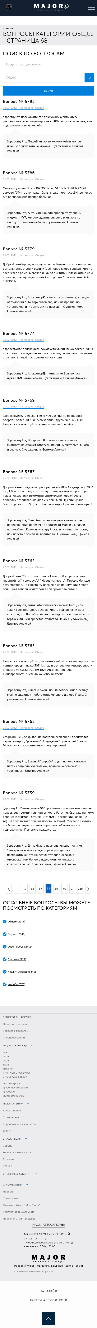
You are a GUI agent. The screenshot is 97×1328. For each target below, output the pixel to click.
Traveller (8, 1068)
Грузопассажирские (15, 1087)
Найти (48, 91)
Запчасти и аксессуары (17, 1152)
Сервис (7, 1145)
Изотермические (13, 1095)
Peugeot (19, 1265)
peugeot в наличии (17, 1017)
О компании (12, 1184)
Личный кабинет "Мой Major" (21, 1205)
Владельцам (12, 1138)
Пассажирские (12, 1083)
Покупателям (13, 1103)
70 (64, 888)
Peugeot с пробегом (15, 1030)
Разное (7, 1166)
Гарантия (8, 1159)
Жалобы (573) (16, 984)
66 (32, 888)
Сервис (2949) (16, 934)
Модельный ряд (15, 1045)
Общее (9, 28)
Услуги (7, 1130)
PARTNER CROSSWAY (16, 1072)
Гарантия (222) (17, 959)
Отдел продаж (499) (20, 946)
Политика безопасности (48, 1300)
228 (80, 888)
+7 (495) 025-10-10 (35, 1239)
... (25, 888)
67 (40, 888)
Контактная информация (18, 1212)
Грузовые (9, 1091)
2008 (6, 1060)
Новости (8, 1191)
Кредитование (12, 1110)
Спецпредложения (14, 1037)
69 (56, 888)
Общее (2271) (16, 921)
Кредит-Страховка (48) (22, 971)
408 (5, 1052)
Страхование (11, 1117)
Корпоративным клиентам (19, 1124)
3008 (6, 1056)
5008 (6, 1064)
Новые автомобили (15, 1024)
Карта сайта (49, 1291)
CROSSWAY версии (15, 1076)
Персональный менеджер (19, 1218)
